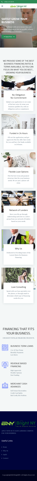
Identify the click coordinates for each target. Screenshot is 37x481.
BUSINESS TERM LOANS (22, 346)
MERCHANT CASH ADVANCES (19, 385)
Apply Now (9, 36)
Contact (4, 458)
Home (4, 447)
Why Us (4, 451)
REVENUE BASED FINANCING (19, 365)
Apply (4, 454)
